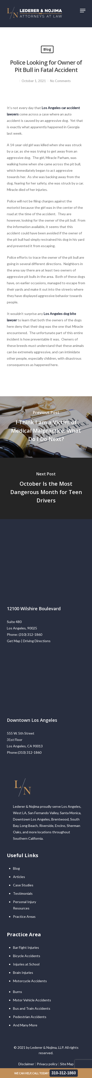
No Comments (60, 81)
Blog (47, 49)
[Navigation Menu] (82, 10)
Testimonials (23, 893)
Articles (19, 877)
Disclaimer (26, 1064)
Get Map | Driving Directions (29, 641)
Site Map (67, 1064)
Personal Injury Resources (24, 905)
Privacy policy (47, 1064)
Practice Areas (24, 916)
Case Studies (23, 885)
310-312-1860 (64, 1073)
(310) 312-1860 (30, 634)
